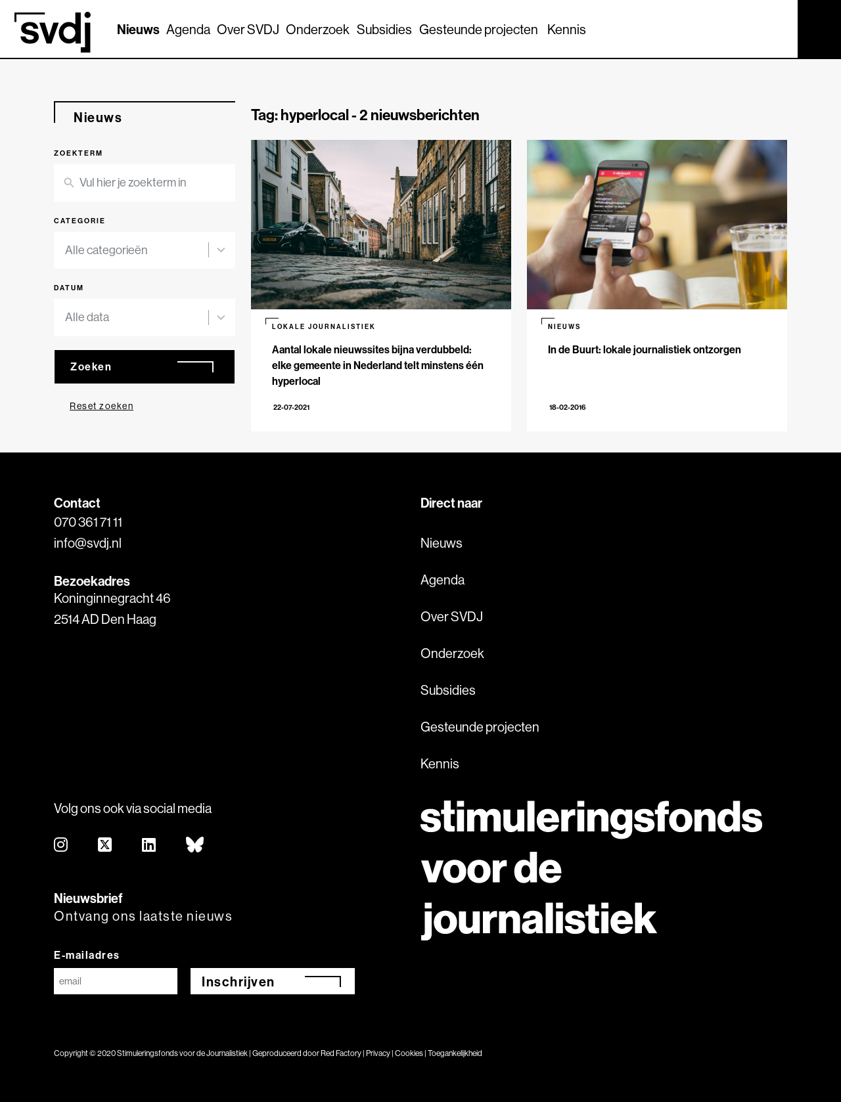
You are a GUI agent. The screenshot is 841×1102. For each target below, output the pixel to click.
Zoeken (91, 366)
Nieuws (138, 29)
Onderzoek (318, 29)
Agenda (188, 29)
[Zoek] (776, 28)
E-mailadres (87, 954)
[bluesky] (195, 845)
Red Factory (341, 1053)
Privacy (378, 1053)
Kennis (566, 29)
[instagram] (61, 845)
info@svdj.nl (88, 543)
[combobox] (136, 250)
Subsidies (384, 29)
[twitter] (105, 845)
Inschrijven (238, 981)
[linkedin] (149, 845)
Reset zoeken (101, 406)
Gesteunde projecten (478, 29)
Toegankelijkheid (455, 1053)
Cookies (409, 1053)
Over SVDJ (248, 29)
